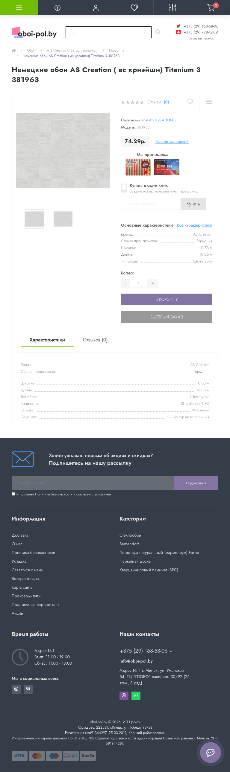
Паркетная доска (135, 561)
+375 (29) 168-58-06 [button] (146, 651)
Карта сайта (22, 587)
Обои (31, 50)
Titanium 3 (117, 50)
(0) (166, 102)
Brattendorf (129, 544)
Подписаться (196, 483)
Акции (17, 613)
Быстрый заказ (166, 317)
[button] (96, 7)
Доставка (20, 535)
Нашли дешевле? (172, 141)
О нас (17, 544)
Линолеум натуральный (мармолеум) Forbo (159, 553)
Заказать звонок (201, 38)
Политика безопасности (53, 494)
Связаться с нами (27, 570)
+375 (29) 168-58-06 (196, 26)
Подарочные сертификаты (35, 605)
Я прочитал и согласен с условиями (63, 494)
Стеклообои (130, 535)
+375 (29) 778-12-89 (196, 32)
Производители (26, 596)
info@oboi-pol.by (136, 661)
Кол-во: (127, 273)
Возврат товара (25, 579)
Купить (193, 203)
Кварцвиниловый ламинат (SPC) (148, 570)
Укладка (19, 561)
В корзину (166, 299)
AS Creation (161, 120)
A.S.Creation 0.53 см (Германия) (72, 50)
